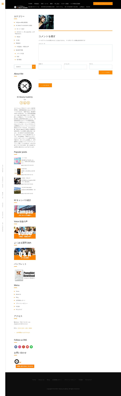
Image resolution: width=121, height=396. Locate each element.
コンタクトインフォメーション (103, 3)
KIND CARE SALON (61, 10)
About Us (18, 294)
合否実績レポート (20, 300)
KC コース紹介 (20, 29)
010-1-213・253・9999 (25, 328)
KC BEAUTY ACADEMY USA (45, 10)
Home (30, 3)
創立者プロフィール (34, 7)
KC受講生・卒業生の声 (23, 46)
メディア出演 (20, 53)
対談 (18, 56)
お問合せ (82, 7)
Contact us (2, 227)
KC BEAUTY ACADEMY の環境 (24, 25)
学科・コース (44, 3)
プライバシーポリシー (22, 303)
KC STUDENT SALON (71, 7)
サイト (91, 64)
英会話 (18, 36)
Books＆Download (48, 7)
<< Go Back (45, 85)
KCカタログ (19, 309)
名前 (41, 64)
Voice (2, 204)
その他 (17, 40)
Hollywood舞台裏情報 (22, 22)
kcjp (23, 165)
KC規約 (18, 306)
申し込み (57, 3)
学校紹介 (36, 3)
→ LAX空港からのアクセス (22, 332)
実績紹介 (18, 43)
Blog (88, 7)
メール (66, 64)
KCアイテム (60, 7)
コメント (42, 43)
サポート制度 (65, 3)
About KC (2, 168)
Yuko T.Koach (2, 182)
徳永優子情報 (19, 50)
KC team (2, 195)
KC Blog (2, 214)
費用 (51, 3)
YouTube (32, 10)
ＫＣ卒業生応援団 (75, 3)
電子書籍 (19, 59)
